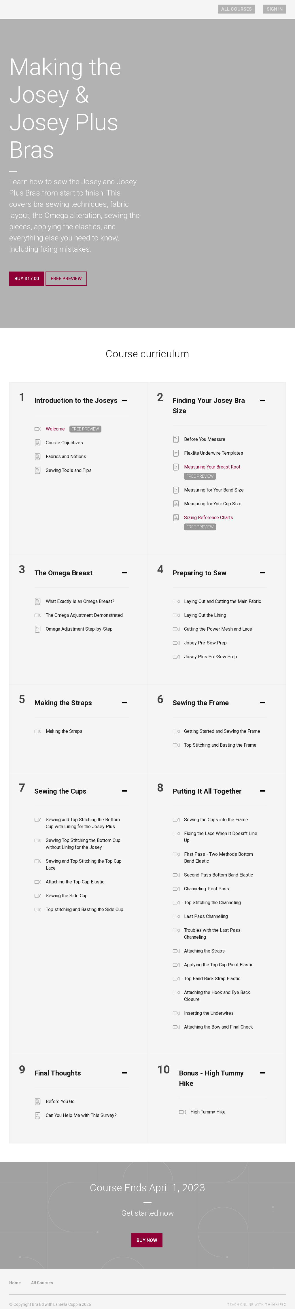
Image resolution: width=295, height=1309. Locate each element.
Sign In (278, 9)
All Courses (246, 9)
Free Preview (69, 278)
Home (15, 1276)
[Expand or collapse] (124, 397)
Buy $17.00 (26, 278)
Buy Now (145, 1237)
